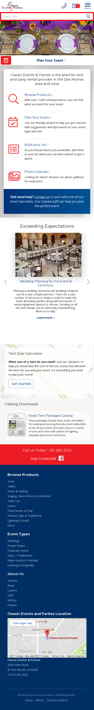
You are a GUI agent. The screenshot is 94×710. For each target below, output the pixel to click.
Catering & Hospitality (21, 565)
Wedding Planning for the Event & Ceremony (46, 283)
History (12, 600)
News (11, 585)
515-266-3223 (60, 450)
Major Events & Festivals (23, 560)
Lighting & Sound (18, 520)
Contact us (41, 197)
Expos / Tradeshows (20, 555)
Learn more (44, 317)
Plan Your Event (36, 117)
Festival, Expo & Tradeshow (25, 515)
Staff (10, 595)
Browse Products (37, 95)
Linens (11, 506)
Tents (11, 481)
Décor (11, 525)
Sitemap (40, 700)
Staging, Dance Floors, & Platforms (29, 496)
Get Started (21, 383)
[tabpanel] (47, 276)
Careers (12, 590)
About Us (16, 574)
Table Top (14, 501)
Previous (6, 282)
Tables (12, 486)
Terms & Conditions (57, 700)
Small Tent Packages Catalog (51, 415)
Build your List (35, 145)
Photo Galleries (36, 172)
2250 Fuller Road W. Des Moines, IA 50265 (24, 664)
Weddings (13, 541)
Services (13, 580)
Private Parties (16, 545)
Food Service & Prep (20, 511)
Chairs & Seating (18, 491)
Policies (12, 605)
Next (88, 282)
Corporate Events (18, 550)
